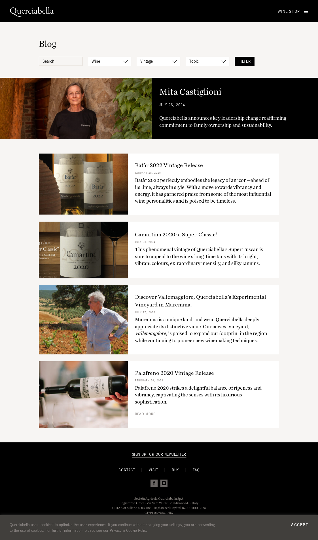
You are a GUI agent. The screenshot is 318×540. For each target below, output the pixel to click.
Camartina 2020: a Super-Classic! (176, 234)
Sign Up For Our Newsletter (159, 454)
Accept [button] (299, 524)
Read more (145, 414)
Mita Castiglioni (190, 91)
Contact (126, 470)
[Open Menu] (306, 11)
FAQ (196, 470)
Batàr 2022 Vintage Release (169, 165)
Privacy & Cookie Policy (128, 530)
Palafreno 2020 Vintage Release (174, 372)
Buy (175, 470)
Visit (153, 470)
